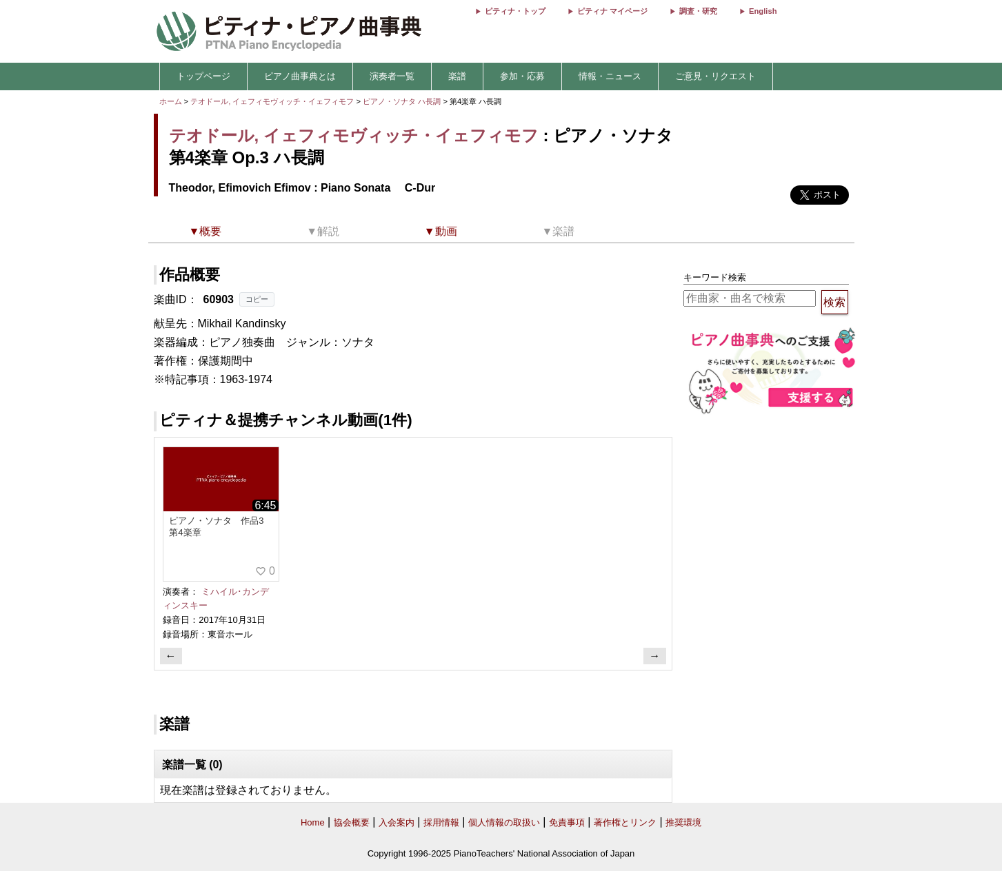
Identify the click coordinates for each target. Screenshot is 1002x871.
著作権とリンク (625, 822)
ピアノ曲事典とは (300, 76)
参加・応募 (522, 76)
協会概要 (352, 822)
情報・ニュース (610, 76)
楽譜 (457, 76)
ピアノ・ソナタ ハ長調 (402, 101)
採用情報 (441, 822)
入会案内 (396, 822)
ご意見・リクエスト (715, 76)
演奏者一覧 (392, 76)
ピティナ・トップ (515, 11)
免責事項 (567, 822)
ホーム (170, 101)
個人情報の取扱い (504, 822)
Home (313, 822)
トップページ (203, 76)
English (762, 11)
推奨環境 (683, 822)
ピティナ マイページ (612, 11)
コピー (257, 299)
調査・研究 (698, 11)
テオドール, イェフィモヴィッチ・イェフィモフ (272, 101)
